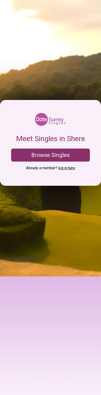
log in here (66, 168)
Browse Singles (50, 155)
